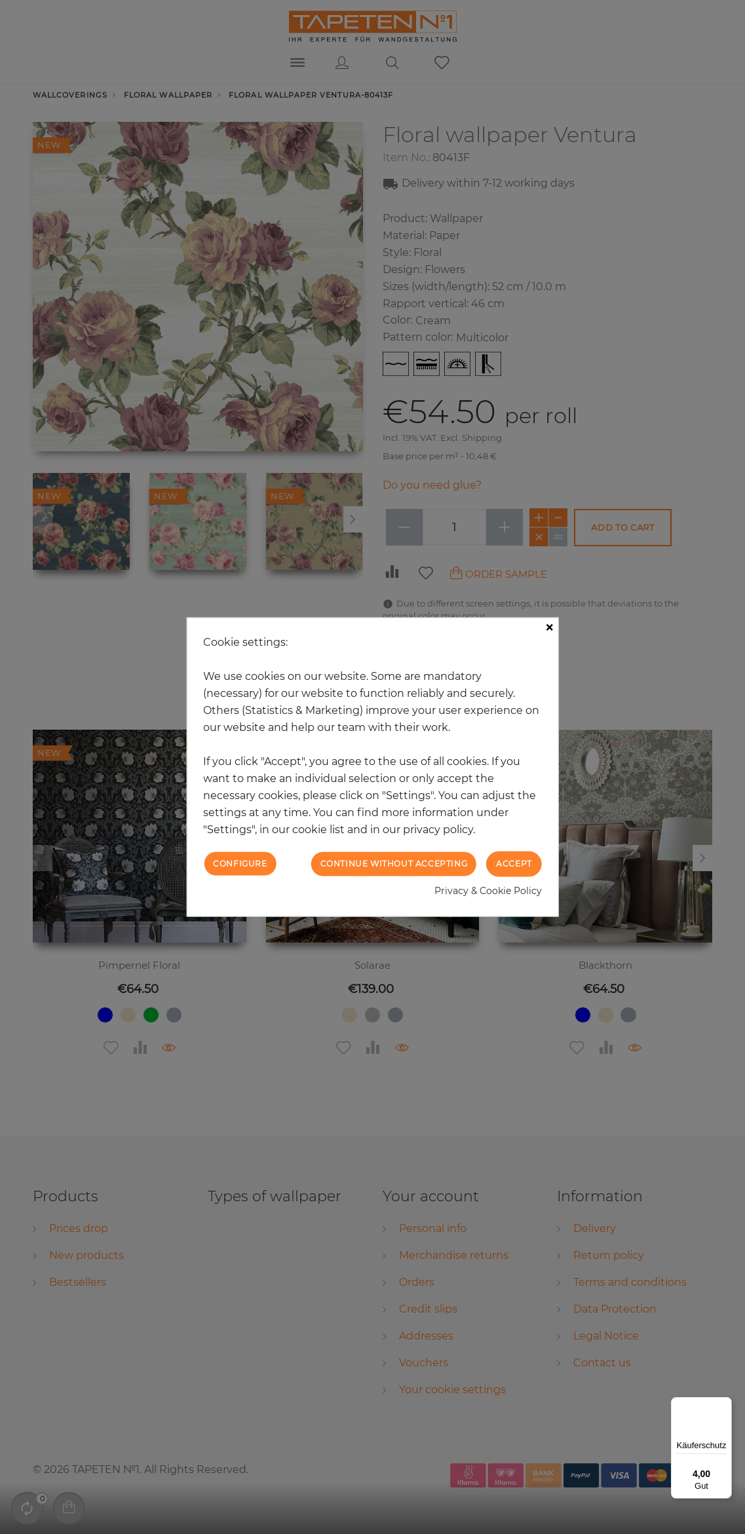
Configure (240, 864)
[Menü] (724, 1405)
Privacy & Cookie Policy (488, 890)
